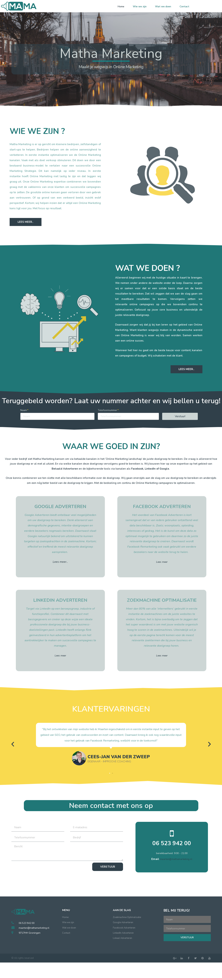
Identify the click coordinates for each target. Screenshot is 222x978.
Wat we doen (163, 6)
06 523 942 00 (172, 843)
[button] (25, 222)
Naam (23, 410)
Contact (184, 6)
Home (121, 6)
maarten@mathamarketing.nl (176, 858)
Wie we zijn (140, 6)
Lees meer (162, 562)
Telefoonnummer (107, 410)
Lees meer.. (60, 562)
